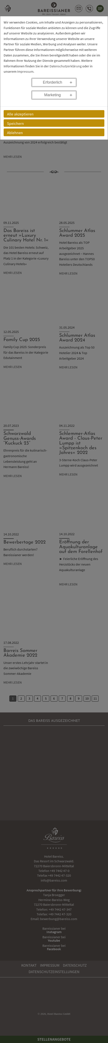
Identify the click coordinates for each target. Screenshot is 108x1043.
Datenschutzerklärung (66, 66)
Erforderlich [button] (52, 82)
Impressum (25, 71)
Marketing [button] (52, 95)
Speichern (15, 123)
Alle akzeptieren (20, 114)
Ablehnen (15, 132)
